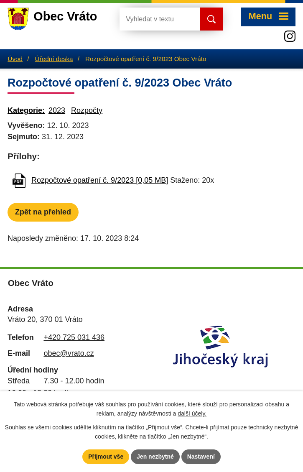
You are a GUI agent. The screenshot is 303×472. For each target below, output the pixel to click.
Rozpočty (86, 110)
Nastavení (201, 456)
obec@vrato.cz (68, 353)
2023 (56, 110)
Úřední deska (54, 58)
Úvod (15, 58)
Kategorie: (26, 110)
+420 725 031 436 (73, 337)
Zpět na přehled (43, 212)
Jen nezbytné (155, 456)
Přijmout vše (105, 456)
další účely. (192, 414)
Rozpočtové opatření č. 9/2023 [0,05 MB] (99, 180)
